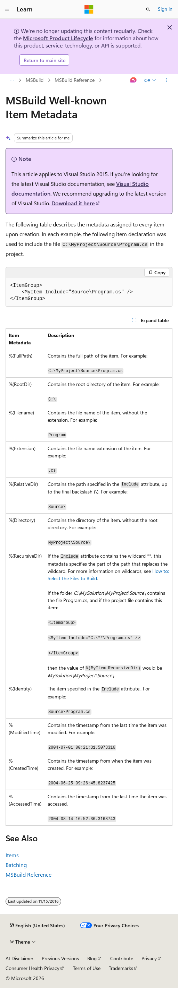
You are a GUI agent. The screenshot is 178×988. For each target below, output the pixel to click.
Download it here (73, 203)
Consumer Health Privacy (32, 968)
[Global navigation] (7, 9)
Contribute (121, 958)
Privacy (149, 958)
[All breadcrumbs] (12, 80)
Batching (16, 864)
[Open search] (148, 9)
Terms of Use (86, 968)
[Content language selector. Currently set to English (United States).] (37, 925)
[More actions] (166, 80)
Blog (92, 958)
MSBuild (34, 80)
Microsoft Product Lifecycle (58, 38)
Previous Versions (60, 958)
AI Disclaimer (19, 958)
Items (12, 855)
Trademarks (121, 968)
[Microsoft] (89, 9)
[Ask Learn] (133, 80)
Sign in (165, 9)
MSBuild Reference (75, 80)
